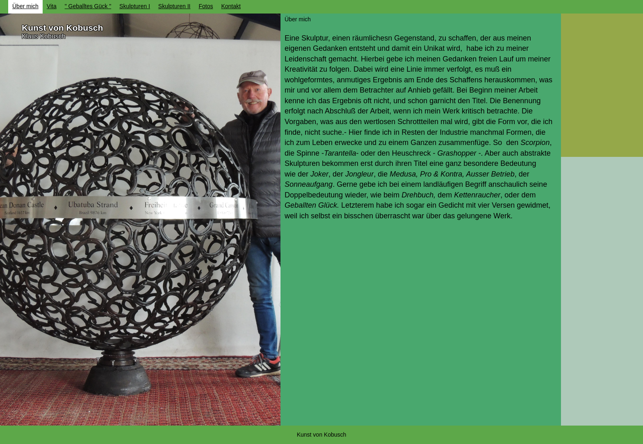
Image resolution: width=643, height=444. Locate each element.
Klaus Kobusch (44, 36)
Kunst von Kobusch (62, 27)
